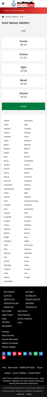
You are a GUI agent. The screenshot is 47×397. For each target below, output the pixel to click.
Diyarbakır (28, 169)
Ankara (7, 133)
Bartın (6, 145)
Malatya (7, 229)
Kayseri (7, 213)
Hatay (6, 193)
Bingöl (6, 153)
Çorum (27, 165)
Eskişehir (28, 181)
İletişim (8, 373)
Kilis (26, 213)
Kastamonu (29, 209)
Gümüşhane (9, 189)
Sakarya (27, 249)
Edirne (27, 173)
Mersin (27, 233)
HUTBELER (30, 296)
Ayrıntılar (20, 394)
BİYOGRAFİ (9, 292)
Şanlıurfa (28, 253)
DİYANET (29, 292)
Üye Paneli (22, 311)
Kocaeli (27, 221)
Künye (40, 368)
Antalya (27, 133)
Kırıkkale (7, 217)
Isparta (7, 197)
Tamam (28, 394)
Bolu (6, 157)
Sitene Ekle (13, 368)
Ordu (6, 245)
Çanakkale (28, 161)
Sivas (26, 261)
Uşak (6, 273)
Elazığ (6, 177)
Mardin (7, 233)
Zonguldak (8, 281)
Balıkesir (28, 141)
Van (26, 273)
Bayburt (7, 149)
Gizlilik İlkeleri (34, 373)
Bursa (6, 161)
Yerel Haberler (24, 315)
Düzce (6, 173)
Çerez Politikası (20, 373)
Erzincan (28, 177)
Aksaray (7, 129)
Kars (6, 209)
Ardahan (7, 137)
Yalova (6, 277)
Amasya (27, 129)
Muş (26, 237)
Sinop (26, 257)
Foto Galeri (7, 311)
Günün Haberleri (25, 319)
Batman (27, 145)
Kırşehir (7, 221)
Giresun (27, 185)
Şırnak (6, 261)
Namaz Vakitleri (12, 17)
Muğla (6, 237)
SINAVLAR (9, 307)
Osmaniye (28, 245)
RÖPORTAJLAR (11, 303)
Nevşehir (7, 241)
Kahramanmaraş (31, 201)
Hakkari (27, 189)
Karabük (7, 205)
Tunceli (27, 269)
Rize (6, 249)
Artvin (26, 137)
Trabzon (7, 269)
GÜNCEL (8, 296)
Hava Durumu (8, 335)
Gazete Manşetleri (10, 339)
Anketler (5, 332)
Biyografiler (7, 326)
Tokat (26, 265)
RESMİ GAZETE (32, 299)
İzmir (6, 201)
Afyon (6, 125)
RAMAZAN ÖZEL (27, 368)
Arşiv (20, 323)
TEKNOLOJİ (31, 307)
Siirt (5, 257)
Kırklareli (28, 217)
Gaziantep (8, 185)
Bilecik (27, 149)
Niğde (26, 241)
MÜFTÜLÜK (9, 299)
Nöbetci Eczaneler (10, 343)
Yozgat (27, 277)
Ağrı (26, 125)
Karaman (28, 205)
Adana (6, 120)
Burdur (27, 157)
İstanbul (27, 197)
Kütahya (27, 225)
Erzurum (7, 181)
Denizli (6, 169)
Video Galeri (7, 315)
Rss (4, 368)
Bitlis (26, 153)
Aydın (6, 141)
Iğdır (26, 193)
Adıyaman (28, 120)
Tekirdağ (7, 265)
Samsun (7, 253)
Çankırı (7, 165)
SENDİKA (29, 303)
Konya (6, 225)
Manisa (27, 229)
